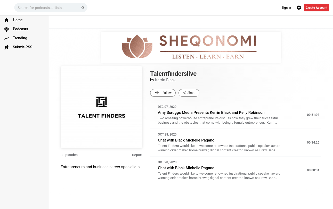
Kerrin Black (165, 80)
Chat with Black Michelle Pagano (186, 140)
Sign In (286, 8)
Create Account (316, 8)
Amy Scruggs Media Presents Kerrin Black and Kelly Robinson (211, 112)
